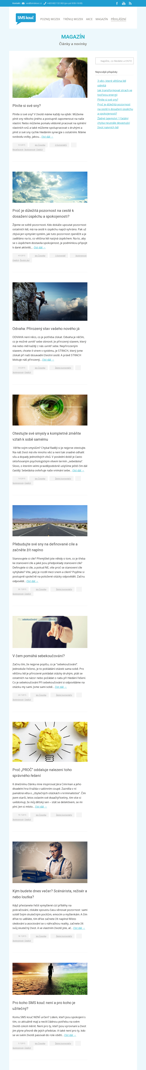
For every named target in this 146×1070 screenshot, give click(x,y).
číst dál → (47, 137)
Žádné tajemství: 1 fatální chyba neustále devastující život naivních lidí (113, 123)
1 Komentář (60, 255)
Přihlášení (118, 19)
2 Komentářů (61, 145)
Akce (89, 19)
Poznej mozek (50, 19)
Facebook (117, 3)
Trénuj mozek (73, 19)
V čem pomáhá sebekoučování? (38, 656)
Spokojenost (29, 149)
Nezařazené (17, 149)
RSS (130, 3)
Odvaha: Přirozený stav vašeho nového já (46, 329)
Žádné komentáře (63, 367)
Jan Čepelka (40, 145)
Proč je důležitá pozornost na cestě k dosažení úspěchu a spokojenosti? (115, 109)
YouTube (123, 3)
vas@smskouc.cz (34, 3)
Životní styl (24, 260)
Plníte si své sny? (26, 106)
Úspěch (39, 149)
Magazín (102, 19)
